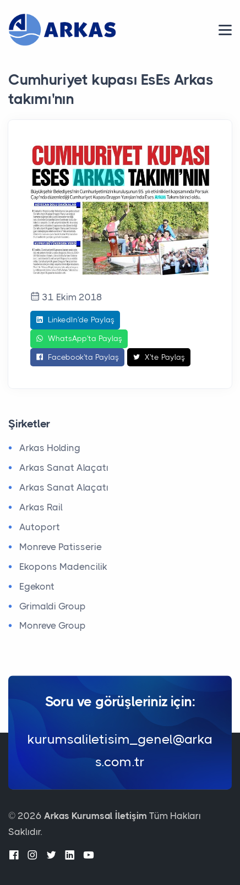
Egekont (36, 586)
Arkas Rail (41, 507)
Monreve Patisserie (60, 546)
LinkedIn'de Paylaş (75, 320)
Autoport (39, 526)
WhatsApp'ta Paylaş (79, 338)
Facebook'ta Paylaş (77, 357)
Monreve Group (52, 625)
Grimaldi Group (52, 606)
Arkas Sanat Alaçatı (63, 467)
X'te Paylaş (159, 357)
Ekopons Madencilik (63, 566)
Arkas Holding (49, 447)
